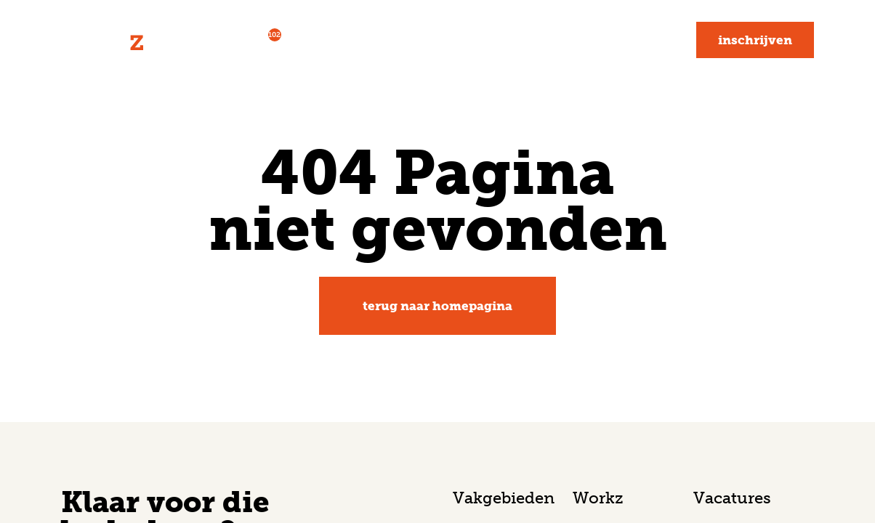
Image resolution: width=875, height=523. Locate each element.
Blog (575, 40)
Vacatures (242, 37)
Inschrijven (755, 40)
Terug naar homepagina (437, 306)
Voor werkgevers (364, 40)
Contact (642, 40)
